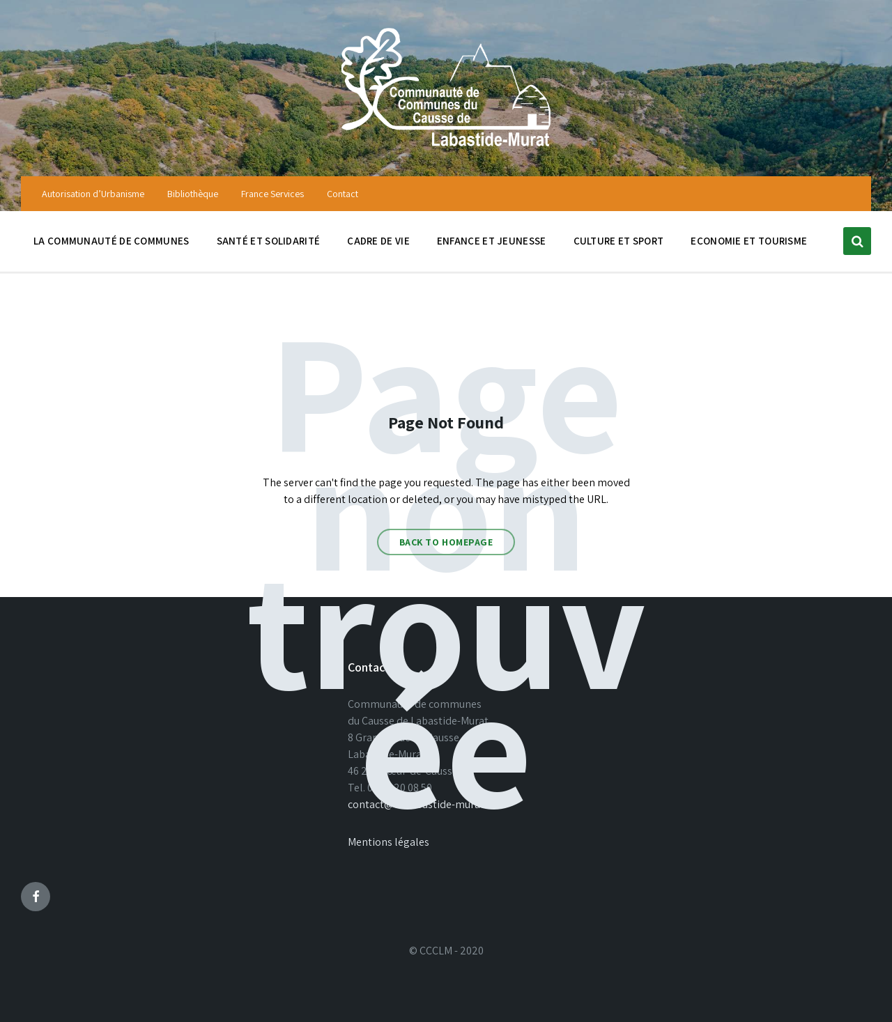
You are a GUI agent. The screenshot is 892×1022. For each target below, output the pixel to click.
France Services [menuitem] (272, 193)
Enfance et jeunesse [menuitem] (491, 240)
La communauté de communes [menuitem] (111, 240)
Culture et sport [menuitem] (619, 240)
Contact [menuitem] (342, 193)
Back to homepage (446, 542)
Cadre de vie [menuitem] (378, 240)
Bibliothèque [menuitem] (192, 193)
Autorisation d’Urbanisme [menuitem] (93, 193)
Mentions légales (388, 842)
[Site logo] (446, 148)
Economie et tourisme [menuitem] (749, 240)
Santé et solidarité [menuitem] (269, 240)
